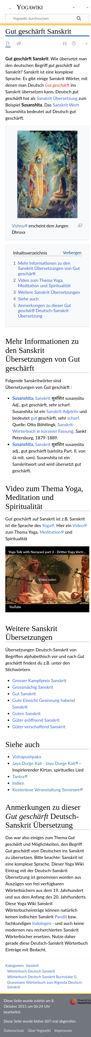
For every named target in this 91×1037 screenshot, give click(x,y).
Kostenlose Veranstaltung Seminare (46, 789)
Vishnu (18, 225)
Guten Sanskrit (26, 713)
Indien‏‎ (18, 783)
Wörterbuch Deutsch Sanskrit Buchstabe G (42, 976)
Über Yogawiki (39, 1030)
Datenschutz (14, 1030)
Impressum (63, 1030)
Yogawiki (30, 7)
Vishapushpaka (26, 756)
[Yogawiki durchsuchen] (47, 18)
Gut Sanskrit (24, 693)
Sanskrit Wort (66, 104)
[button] (47, 579)
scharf (73, 418)
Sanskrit (42, 398)
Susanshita (22, 398)
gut (34, 418)
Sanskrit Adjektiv (62, 411)
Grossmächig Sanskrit (32, 687)
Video (77, 525)
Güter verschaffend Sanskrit (38, 726)
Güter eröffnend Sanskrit (36, 720)
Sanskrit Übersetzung (57, 98)
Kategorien (14, 965)
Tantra (18, 776)
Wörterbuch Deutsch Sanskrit (31, 971)
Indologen (41, 923)
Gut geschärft (57, 85)
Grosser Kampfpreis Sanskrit (39, 680)
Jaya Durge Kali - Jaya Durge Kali (43, 763)
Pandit (61, 916)
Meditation (50, 532)
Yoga (46, 525)
